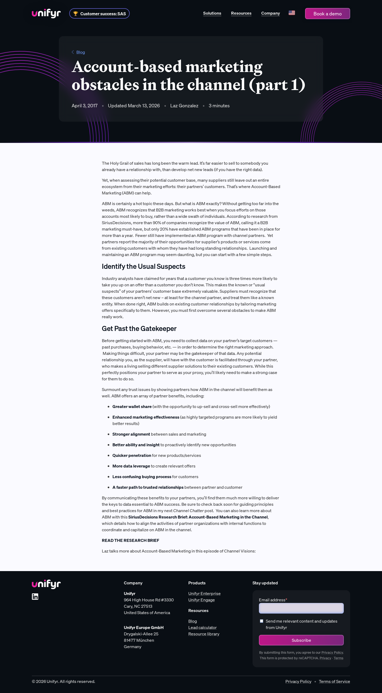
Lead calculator (202, 627)
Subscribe (301, 640)
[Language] (292, 13)
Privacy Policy (332, 652)
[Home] (46, 13)
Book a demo (328, 13)
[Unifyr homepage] (46, 584)
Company (270, 13)
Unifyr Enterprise (204, 593)
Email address (273, 600)
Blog (78, 52)
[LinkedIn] (35, 596)
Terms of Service (334, 681)
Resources (241, 13)
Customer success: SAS (103, 13)
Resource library (203, 634)
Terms (338, 658)
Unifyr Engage (201, 600)
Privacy (325, 658)
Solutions (212, 13)
